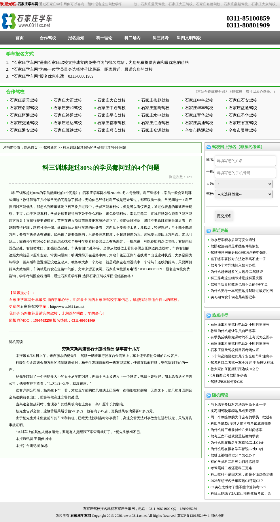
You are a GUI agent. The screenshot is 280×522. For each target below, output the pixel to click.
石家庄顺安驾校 (111, 130)
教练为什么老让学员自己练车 (233, 331)
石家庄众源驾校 (155, 130)
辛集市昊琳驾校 (243, 130)
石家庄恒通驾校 (24, 115)
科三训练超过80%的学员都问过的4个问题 (94, 148)
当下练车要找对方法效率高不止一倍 (238, 259)
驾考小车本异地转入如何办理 (233, 265)
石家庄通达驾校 (68, 123)
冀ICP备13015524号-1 (193, 516)
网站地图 (217, 516)
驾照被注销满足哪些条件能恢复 (235, 246)
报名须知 (76, 38)
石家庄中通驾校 (111, 108)
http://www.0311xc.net (67, 306)
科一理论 (104, 38)
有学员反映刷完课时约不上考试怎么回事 (242, 337)
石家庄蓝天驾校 (24, 100)
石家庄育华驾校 (199, 115)
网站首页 (31, 148)
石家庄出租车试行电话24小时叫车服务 (240, 324)
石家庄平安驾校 (111, 115)
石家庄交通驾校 (24, 123)
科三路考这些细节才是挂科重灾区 (236, 278)
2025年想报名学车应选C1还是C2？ (237, 481)
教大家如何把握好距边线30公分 (235, 369)
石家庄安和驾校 (68, 108)
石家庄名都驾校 (24, 108)
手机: (210, 171)
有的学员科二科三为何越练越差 (235, 462)
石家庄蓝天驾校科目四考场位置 (235, 350)
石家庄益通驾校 (243, 108)
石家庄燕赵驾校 (155, 100)
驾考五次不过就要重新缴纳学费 (235, 436)
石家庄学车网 (28, 4)
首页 (20, 38)
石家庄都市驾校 (111, 123)
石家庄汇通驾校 (155, 123)
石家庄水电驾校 (155, 115)
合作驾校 (48, 38)
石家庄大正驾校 (68, 100)
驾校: (210, 194)
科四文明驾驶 (189, 38)
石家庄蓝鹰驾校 (155, 108)
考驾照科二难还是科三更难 (231, 468)
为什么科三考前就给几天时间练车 (236, 430)
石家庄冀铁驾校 (68, 130)
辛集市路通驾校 (199, 130)
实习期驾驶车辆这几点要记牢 (233, 297)
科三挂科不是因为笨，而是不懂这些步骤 (242, 474)
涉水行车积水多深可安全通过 (233, 240)
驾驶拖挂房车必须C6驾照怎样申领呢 (238, 253)
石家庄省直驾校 (243, 123)
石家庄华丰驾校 (199, 108)
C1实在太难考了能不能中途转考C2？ (239, 487)
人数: (210, 184)
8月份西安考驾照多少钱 (229, 375)
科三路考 (161, 38)
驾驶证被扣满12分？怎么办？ (233, 455)
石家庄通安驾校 (24, 130)
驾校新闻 (50, 148)
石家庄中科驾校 (199, 100)
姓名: (210, 159)
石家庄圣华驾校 (243, 115)
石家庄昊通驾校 (199, 123)
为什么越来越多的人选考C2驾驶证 (237, 272)
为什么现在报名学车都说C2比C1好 (237, 443)
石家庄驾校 (29, 306)
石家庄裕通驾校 (68, 115)
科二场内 (132, 38)
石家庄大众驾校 (111, 100)
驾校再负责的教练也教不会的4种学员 (239, 284)
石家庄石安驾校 (243, 100)
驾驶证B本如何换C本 (227, 382)
